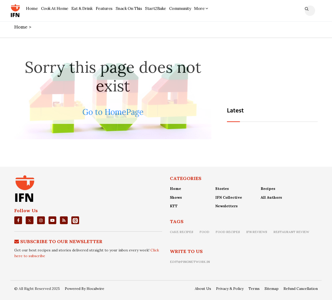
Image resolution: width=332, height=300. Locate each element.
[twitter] (29, 220)
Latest (235, 111)
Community (180, 8)
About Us (203, 288)
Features (104, 8)
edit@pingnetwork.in (190, 262)
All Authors (271, 197)
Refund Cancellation (300, 288)
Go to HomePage (112, 112)
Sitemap (272, 288)
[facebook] (18, 220)
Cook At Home (54, 8)
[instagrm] (41, 220)
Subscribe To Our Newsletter (61, 241)
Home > (23, 27)
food (204, 232)
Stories (222, 188)
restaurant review (291, 232)
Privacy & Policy (230, 288)
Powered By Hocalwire (84, 288)
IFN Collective (228, 197)
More (201, 8)
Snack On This (129, 8)
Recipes (268, 188)
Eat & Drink (82, 8)
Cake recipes (181, 232)
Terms (254, 288)
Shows (176, 197)
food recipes (228, 232)
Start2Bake (155, 8)
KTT (174, 206)
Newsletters (226, 206)
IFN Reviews (256, 232)
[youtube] (52, 220)
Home (32, 8)
